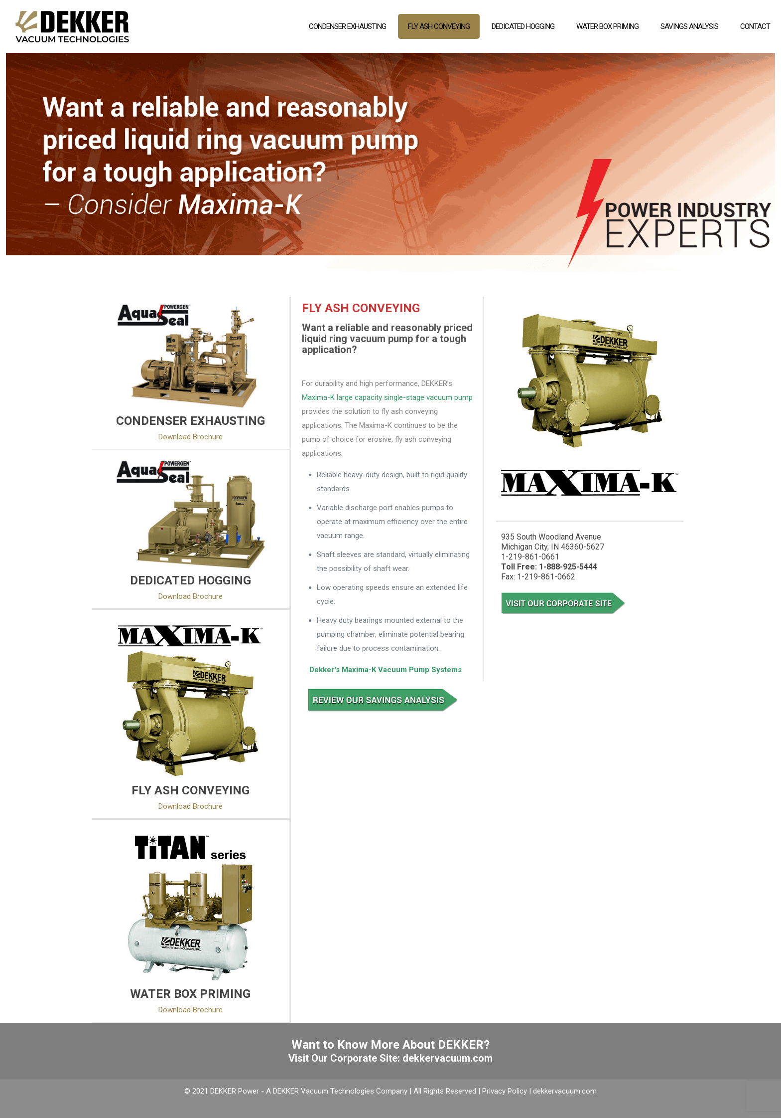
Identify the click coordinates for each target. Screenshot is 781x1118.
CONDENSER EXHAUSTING (190, 421)
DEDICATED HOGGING (190, 580)
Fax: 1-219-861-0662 (538, 576)
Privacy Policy (504, 1091)
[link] (190, 356)
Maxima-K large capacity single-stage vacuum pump (387, 397)
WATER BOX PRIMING (190, 994)
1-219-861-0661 (530, 556)
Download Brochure (190, 436)
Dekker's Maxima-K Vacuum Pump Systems (385, 669)
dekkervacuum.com (447, 1058)
